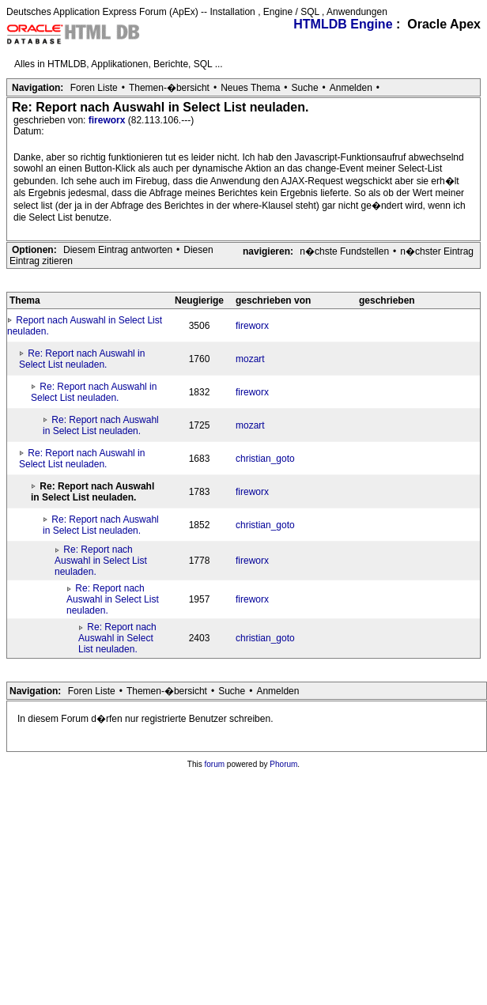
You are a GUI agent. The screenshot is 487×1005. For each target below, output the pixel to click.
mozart (250, 359)
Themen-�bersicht (169, 87)
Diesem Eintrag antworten (117, 249)
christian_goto (265, 458)
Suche (305, 87)
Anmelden (351, 87)
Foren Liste (94, 87)
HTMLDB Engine (342, 24)
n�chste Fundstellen (344, 251)
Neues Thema (250, 87)
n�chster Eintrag (437, 251)
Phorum (283, 764)
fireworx (108, 120)
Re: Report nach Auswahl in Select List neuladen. (82, 359)
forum (215, 764)
